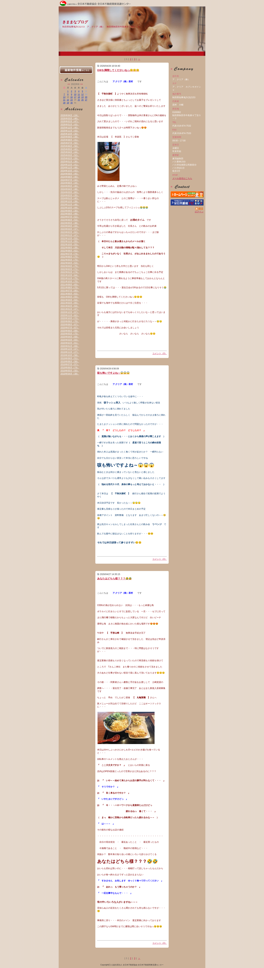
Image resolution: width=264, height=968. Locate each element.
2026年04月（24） (69, 115)
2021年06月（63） (69, 293)
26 (82, 100)
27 (86, 100)
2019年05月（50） (69, 370)
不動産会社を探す (186, 202)
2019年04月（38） (69, 373)
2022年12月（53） (69, 238)
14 (64, 97)
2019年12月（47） (69, 349)
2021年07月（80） (69, 290)
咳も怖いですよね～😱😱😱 (113, 372)
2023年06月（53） (69, 220)
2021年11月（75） (69, 278)
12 (82, 94)
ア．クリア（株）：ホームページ (186, 194)
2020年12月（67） (69, 312)
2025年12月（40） (69, 127)
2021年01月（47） (69, 309)
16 (71, 97)
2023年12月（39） (69, 201)
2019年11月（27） (69, 352)
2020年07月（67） (69, 327)
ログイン (199, 211)
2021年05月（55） (69, 297)
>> (81, 84)
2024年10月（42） (69, 170)
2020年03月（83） (69, 340)
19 (82, 97)
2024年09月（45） (69, 174)
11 (79, 94)
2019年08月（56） (69, 361)
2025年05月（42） (69, 149)
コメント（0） (159, 353)
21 (64, 100)
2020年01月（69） (69, 346)
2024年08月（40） (69, 177)
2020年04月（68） (69, 336)
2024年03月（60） (69, 192)
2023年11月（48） (69, 204)
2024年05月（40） (69, 186)
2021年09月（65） (69, 284)
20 (86, 97)
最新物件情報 (76, 70)
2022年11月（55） (69, 241)
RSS (199, 208)
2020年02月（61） (69, 343)
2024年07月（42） (69, 180)
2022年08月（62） (69, 250)
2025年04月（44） (69, 152)
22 (68, 100)
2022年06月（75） (69, 256)
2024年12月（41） (69, 164)
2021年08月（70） (69, 287)
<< (68, 84)
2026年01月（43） (69, 124)
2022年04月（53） (69, 263)
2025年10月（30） (69, 134)
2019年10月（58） (69, 355)
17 (75, 97)
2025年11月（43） (69, 130)
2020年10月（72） (69, 318)
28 (64, 103)
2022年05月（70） (69, 260)
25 (79, 100)
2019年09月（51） (69, 358)
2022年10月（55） (69, 244)
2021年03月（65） (69, 303)
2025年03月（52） (69, 155)
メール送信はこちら (182, 178)
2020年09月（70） (69, 321)
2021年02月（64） (69, 306)
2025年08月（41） (69, 140)
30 (71, 103)
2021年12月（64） (69, 275)
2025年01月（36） (69, 161)
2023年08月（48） (69, 213)
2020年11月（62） (69, 315)
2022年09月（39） (69, 247)
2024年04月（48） (69, 189)
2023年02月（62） (69, 232)
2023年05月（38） (69, 223)
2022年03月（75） (69, 266)
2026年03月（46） (69, 118)
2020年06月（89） (69, 330)
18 (79, 97)
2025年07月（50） (69, 143)
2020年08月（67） (69, 324)
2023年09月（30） (69, 210)
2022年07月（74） (69, 254)
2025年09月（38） (69, 137)
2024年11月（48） (69, 167)
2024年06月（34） (69, 183)
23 (71, 100)
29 (68, 103)
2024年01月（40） (69, 198)
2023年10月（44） (69, 207)
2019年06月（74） (69, 367)
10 (75, 94)
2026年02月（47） (69, 121)
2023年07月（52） (69, 217)
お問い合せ (186, 186)
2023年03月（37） (69, 229)
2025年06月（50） (69, 146)
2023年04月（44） (69, 226)
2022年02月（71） (69, 269)
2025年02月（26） (69, 158)
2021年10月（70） (69, 281)
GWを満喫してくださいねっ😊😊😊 (118, 70)
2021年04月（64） (69, 300)
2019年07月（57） (69, 364)
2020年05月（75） (69, 333)
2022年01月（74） (69, 272)
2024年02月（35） (69, 195)
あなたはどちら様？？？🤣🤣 (114, 578)
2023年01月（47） (69, 235)
